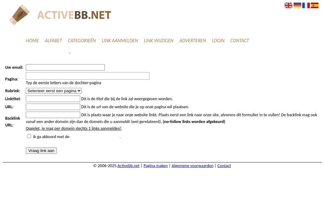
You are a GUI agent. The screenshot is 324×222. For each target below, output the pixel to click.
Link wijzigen (158, 40)
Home (32, 40)
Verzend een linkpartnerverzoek (36, 53)
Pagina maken (156, 165)
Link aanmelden (120, 40)
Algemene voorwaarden (192, 165)
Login (218, 40)
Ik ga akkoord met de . (77, 137)
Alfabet (53, 40)
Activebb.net (128, 165)
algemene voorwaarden (95, 136)
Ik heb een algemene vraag (98, 53)
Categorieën (82, 40)
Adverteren (192, 40)
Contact (239, 40)
